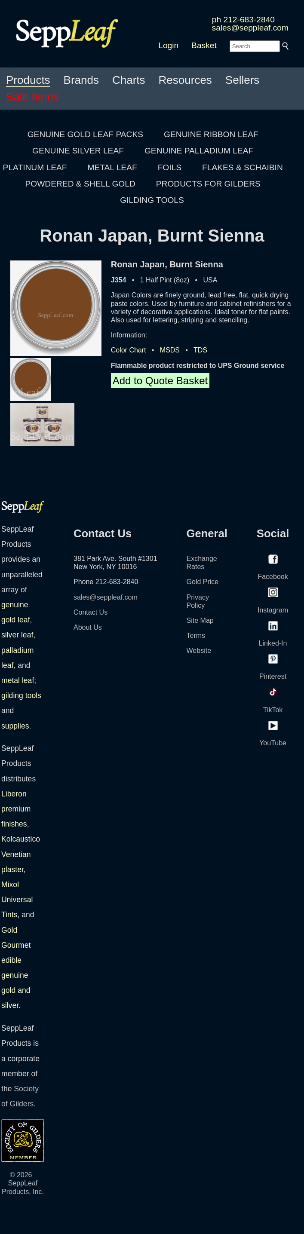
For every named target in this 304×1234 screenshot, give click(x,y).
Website (199, 650)
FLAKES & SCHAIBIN (242, 167)
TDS (200, 350)
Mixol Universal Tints (17, 899)
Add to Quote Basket (160, 380)
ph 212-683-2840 (243, 19)
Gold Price (203, 581)
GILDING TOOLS (152, 200)
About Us (88, 627)
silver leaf (17, 635)
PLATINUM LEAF (35, 167)
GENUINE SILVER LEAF (78, 150)
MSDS (170, 350)
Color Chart (128, 350)
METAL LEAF (112, 167)
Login (168, 45)
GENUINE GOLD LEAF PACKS (85, 134)
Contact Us (90, 612)
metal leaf (17, 680)
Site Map (200, 620)
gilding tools (21, 695)
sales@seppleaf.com (250, 27)
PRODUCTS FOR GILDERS (208, 183)
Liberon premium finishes (16, 809)
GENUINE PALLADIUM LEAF (198, 150)
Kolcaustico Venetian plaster (20, 854)
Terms (196, 635)
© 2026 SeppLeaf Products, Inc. (23, 1183)
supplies (15, 726)
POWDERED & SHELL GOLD (80, 183)
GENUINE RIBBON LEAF (211, 134)
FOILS (169, 167)
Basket (204, 45)
